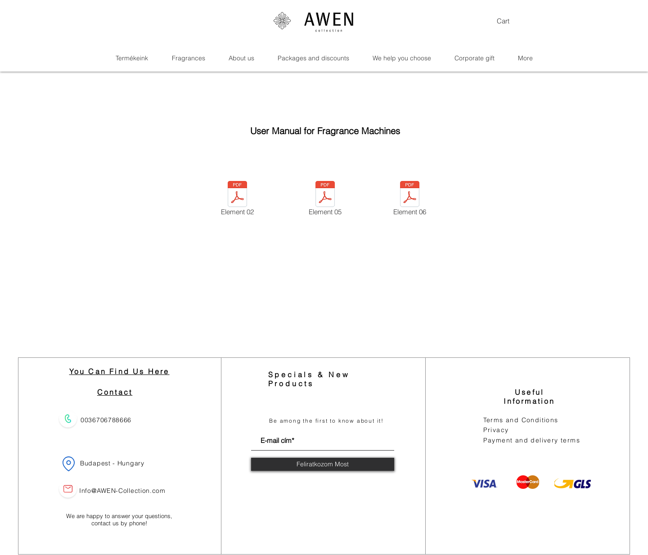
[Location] (68, 464)
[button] (514, 21)
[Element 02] (237, 200)
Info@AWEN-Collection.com (122, 491)
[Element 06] (410, 200)
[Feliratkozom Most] (322, 464)
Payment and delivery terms (531, 440)
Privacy (496, 430)
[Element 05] (325, 200)
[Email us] (68, 488)
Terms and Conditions (520, 420)
